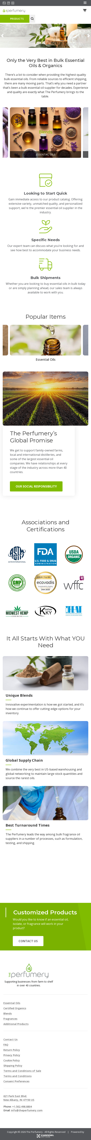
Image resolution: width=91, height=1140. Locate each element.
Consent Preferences (16, 1081)
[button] (2, 36)
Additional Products (15, 1024)
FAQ (5, 1044)
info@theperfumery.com (27, 1110)
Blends (7, 1013)
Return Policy (11, 1050)
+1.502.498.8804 (22, 1106)
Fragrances (10, 1018)
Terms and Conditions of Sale (22, 1071)
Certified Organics (14, 1008)
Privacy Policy (11, 1055)
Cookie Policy (11, 1060)
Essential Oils (11, 1003)
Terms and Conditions (17, 1076)
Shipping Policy (12, 1065)
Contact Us (28, 941)
